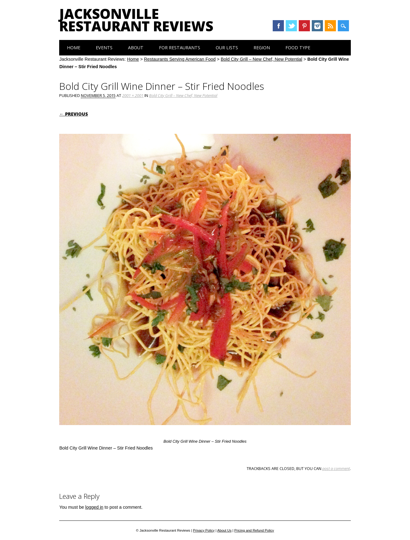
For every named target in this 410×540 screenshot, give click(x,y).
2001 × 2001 (132, 95)
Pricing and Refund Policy (254, 530)
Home (73, 47)
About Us (224, 530)
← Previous (73, 114)
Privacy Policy (204, 530)
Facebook (278, 25)
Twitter (291, 25)
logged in (94, 507)
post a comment (336, 468)
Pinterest (304, 25)
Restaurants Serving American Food (180, 59)
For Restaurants (179, 47)
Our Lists (227, 47)
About (135, 47)
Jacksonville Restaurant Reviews (136, 19)
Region (261, 47)
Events (104, 47)
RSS (330, 25)
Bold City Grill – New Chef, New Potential (261, 59)
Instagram (317, 25)
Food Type (297, 47)
